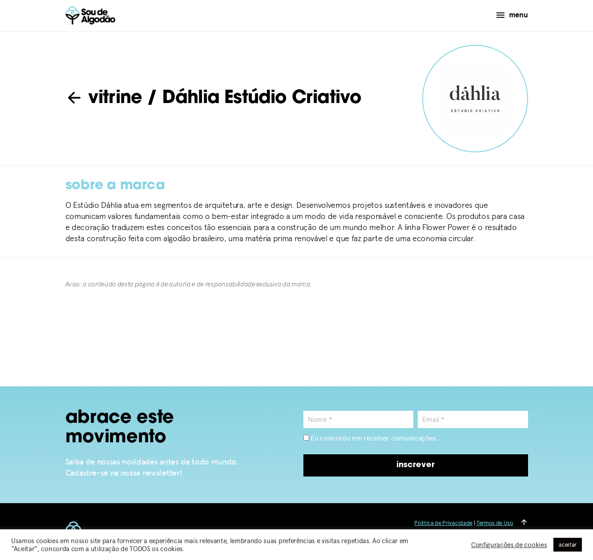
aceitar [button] (568, 544)
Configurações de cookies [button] (509, 545)
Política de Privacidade (443, 523)
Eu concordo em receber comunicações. (370, 438)
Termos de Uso (494, 523)
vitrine (103, 98)
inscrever (415, 465)
